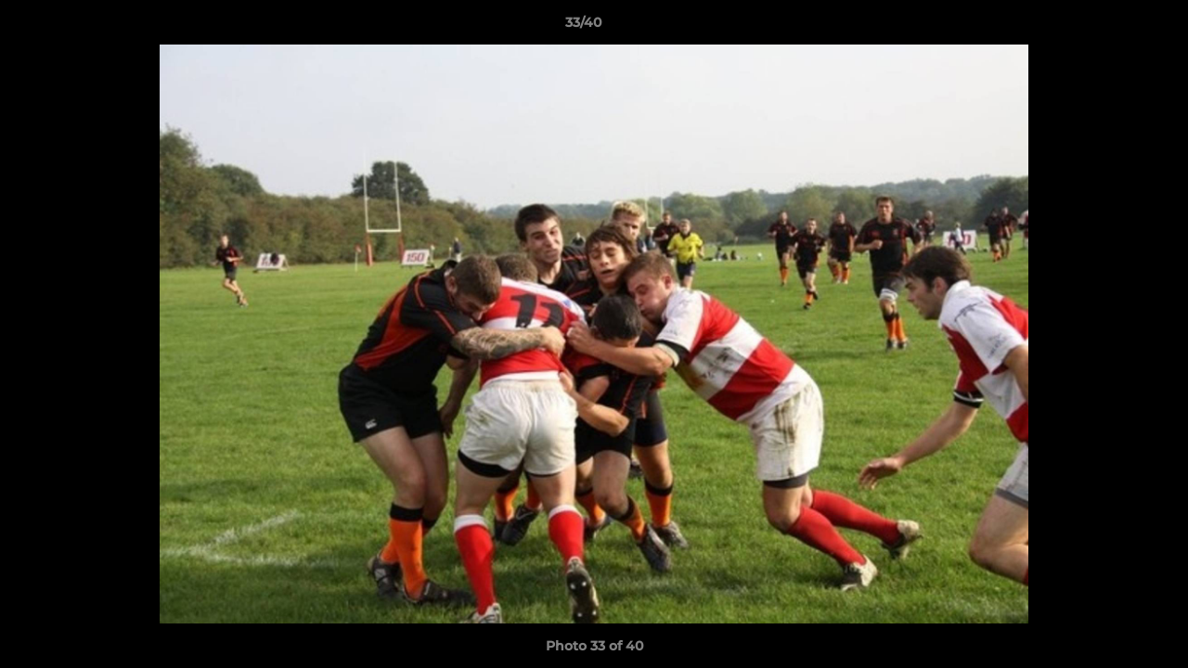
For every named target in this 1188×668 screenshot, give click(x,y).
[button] (1110, 27)
